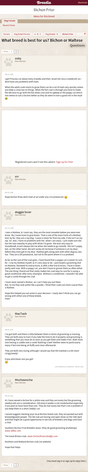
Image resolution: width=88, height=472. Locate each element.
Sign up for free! (64, 162)
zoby (18, 58)
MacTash (21, 313)
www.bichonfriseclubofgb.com (43, 436)
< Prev (5, 51)
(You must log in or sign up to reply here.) (66, 461)
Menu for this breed (44, 16)
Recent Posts (9, 25)
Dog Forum (9, 20)
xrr (17, 176)
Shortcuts (82, 2)
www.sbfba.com (13, 430)
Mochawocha (24, 380)
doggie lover (23, 212)
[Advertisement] (44, 135)
